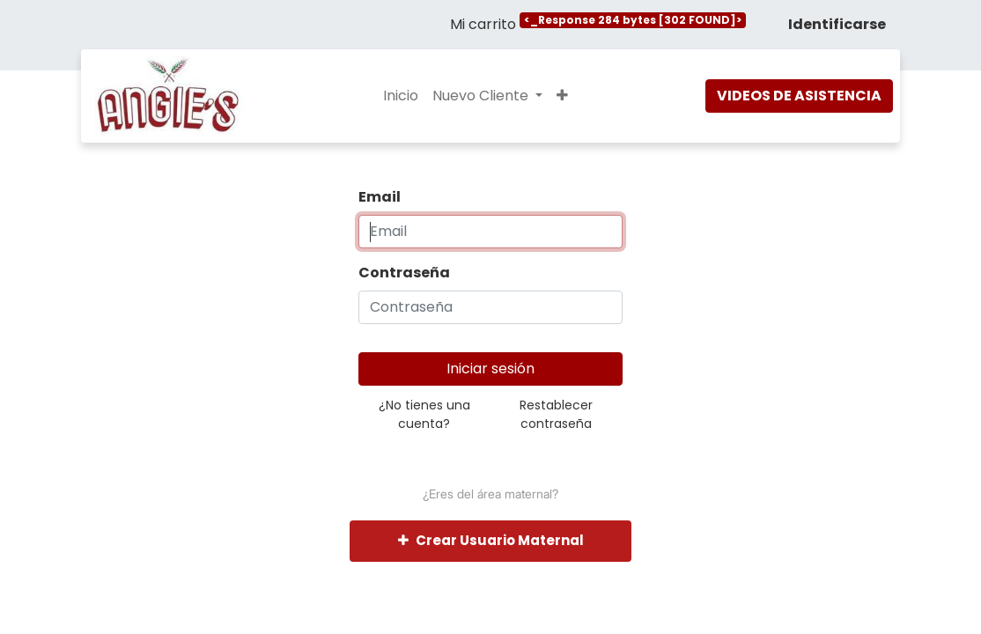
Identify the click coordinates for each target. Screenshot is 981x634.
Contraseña (404, 272)
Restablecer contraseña (556, 414)
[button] (562, 96)
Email (379, 197)
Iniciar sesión (490, 368)
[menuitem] (400, 96)
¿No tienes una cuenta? (424, 414)
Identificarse (837, 24)
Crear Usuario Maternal (491, 540)
